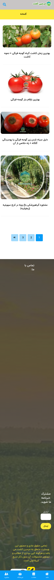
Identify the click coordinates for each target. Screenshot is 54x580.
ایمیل (46, 515)
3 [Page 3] (23, 237)
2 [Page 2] (31, 237)
